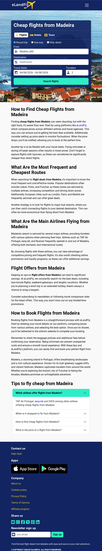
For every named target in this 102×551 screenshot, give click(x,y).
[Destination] (53, 62)
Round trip (21, 42)
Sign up (57, 534)
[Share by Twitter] (28, 524)
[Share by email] (13, 524)
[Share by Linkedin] (38, 524)
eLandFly (81, 125)
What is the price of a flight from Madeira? (39, 430)
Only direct (54, 42)
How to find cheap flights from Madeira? (38, 421)
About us (16, 483)
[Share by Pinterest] (33, 524)
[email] (32, 534)
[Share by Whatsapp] (18, 524)
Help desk (16, 453)
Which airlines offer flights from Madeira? (39, 392)
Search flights (51, 81)
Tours (49, 35)
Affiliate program (20, 509)
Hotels (35, 35)
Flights (21, 35)
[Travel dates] (40, 72)
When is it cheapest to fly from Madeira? (38, 413)
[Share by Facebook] (23, 524)
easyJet (39, 401)
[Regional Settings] (80, 5)
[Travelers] (79, 72)
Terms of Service (20, 502)
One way (37, 42)
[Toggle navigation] (87, 5)
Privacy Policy (18, 496)
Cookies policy (19, 489)
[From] (53, 51)
